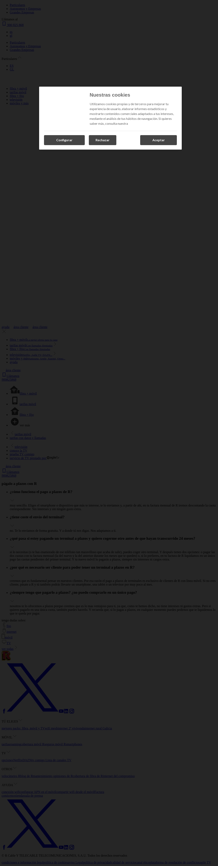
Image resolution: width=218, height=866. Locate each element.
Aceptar (158, 140)
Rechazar (103, 140)
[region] (110, 118)
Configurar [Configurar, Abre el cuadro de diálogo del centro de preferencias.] (64, 140)
